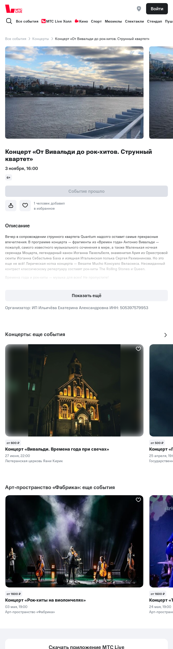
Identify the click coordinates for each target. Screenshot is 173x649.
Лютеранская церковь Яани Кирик (34, 460)
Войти (157, 8)
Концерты (40, 38)
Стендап (154, 21)
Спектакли (134, 21)
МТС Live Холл (57, 21)
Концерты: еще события (35, 334)
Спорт (96, 21)
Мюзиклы (113, 21)
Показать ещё (86, 295)
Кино (81, 21)
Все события (27, 21)
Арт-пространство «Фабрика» (30, 611)
